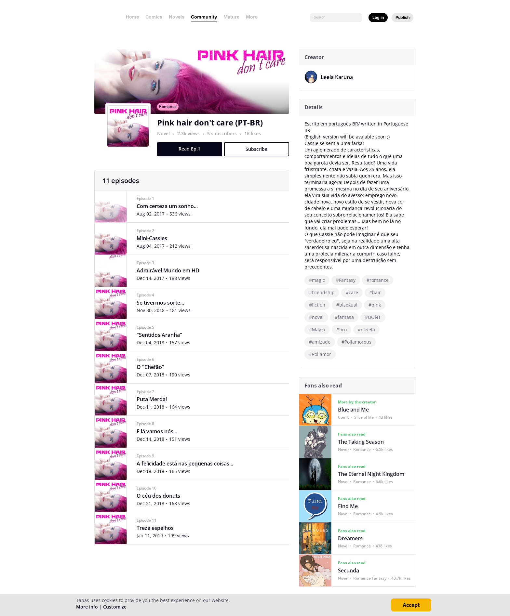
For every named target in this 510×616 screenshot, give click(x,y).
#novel (318, 317)
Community (204, 17)
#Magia (319, 329)
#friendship (324, 292)
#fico (344, 329)
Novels (176, 17)
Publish (402, 17)
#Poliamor (322, 354)
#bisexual (349, 305)
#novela (368, 329)
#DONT (375, 317)
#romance (380, 280)
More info (87, 607)
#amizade (322, 342)
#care (354, 292)
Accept (411, 605)
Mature (231, 17)
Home (132, 17)
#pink (377, 305)
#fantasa (346, 317)
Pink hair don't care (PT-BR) (212, 129)
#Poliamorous (359, 342)
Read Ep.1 (192, 156)
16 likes (255, 141)
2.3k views (191, 141)
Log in (378, 17)
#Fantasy (348, 280)
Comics (153, 17)
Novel (165, 141)
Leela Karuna (339, 77)
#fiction (319, 305)
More (254, 17)
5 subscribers (224, 141)
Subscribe (259, 156)
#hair (377, 292)
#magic (319, 280)
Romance (170, 113)
